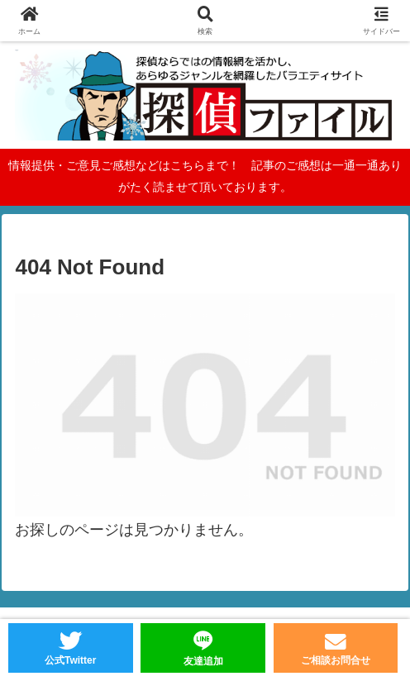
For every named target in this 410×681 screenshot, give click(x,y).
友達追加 (203, 661)
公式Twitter (70, 660)
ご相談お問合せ (335, 660)
